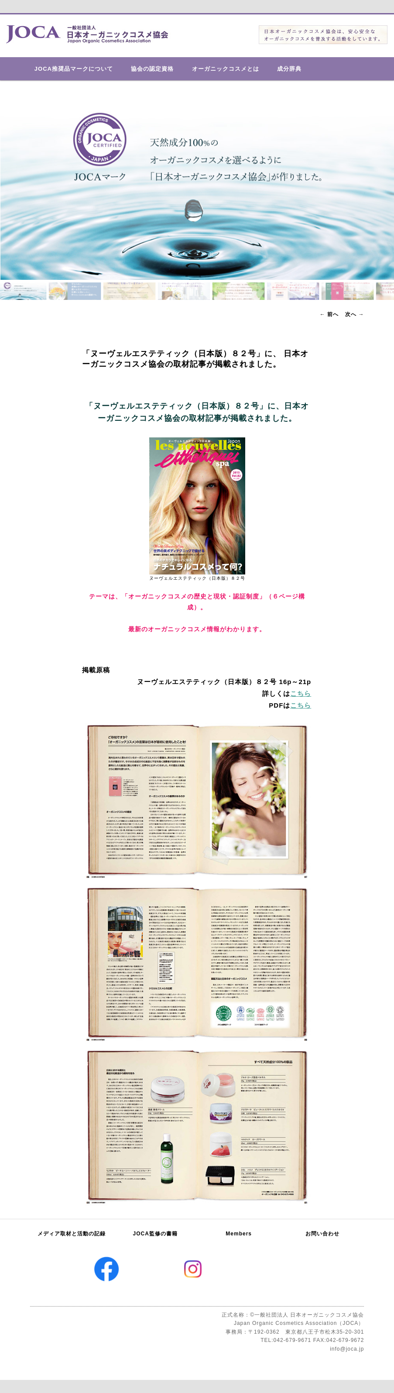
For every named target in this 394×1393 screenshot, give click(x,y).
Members (239, 1234)
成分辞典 (289, 68)
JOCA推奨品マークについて (73, 68)
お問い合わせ (322, 1234)
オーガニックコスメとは (225, 68)
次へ (354, 314)
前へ (329, 314)
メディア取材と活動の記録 (72, 1234)
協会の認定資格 (152, 68)
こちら (300, 693)
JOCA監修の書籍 (155, 1234)
